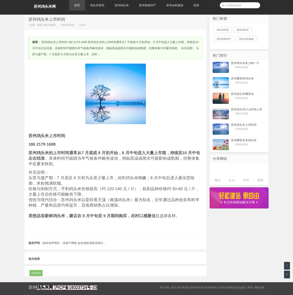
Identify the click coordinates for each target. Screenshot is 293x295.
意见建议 (241, 287)
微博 (260, 180)
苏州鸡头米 (122, 5)
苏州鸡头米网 (45, 6)
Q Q (232, 180)
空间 (246, 180)
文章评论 (36, 273)
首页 (77, 5)
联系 (196, 5)
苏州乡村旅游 (174, 5)
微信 (217, 180)
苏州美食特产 (147, 5)
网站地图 (260, 287)
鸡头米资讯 (97, 5)
